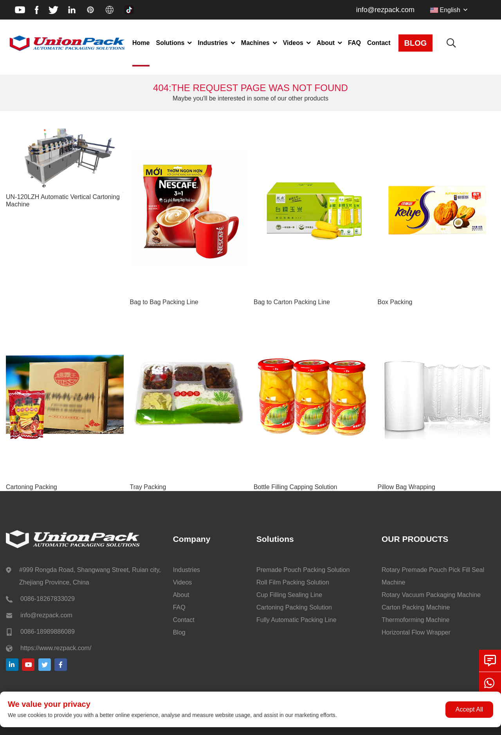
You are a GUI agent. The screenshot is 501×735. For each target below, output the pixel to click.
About (326, 42)
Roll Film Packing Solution (292, 582)
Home (141, 42)
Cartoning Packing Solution (294, 607)
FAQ (354, 42)
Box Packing (395, 302)
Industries (212, 42)
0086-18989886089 (47, 631)
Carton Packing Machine (416, 607)
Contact (379, 42)
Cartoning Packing (31, 487)
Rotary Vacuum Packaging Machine (431, 595)
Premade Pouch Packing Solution (303, 569)
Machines (255, 42)
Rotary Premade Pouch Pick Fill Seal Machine (433, 576)
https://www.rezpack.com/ (55, 648)
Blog (179, 632)
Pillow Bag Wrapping (406, 487)
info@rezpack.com (385, 10)
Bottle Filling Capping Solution (295, 487)
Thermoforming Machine (415, 620)
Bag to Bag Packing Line (164, 302)
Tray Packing (148, 487)
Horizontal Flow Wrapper (416, 632)
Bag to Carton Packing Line (292, 302)
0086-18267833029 (47, 598)
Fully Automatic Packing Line (296, 620)
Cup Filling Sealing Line (289, 595)
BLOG (415, 43)
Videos (293, 42)
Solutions (170, 42)
